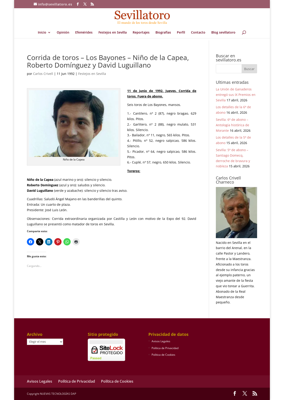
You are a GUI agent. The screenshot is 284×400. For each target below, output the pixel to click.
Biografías (163, 32)
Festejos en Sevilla (112, 32)
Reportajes (141, 32)
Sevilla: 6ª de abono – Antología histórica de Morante (232, 125)
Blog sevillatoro (223, 32)
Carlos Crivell (43, 73)
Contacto (198, 32)
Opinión (63, 32)
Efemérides (84, 32)
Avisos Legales (161, 341)
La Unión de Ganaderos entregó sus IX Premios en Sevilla (236, 94)
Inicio (42, 32)
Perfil (181, 32)
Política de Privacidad (165, 348)
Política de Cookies (163, 355)
